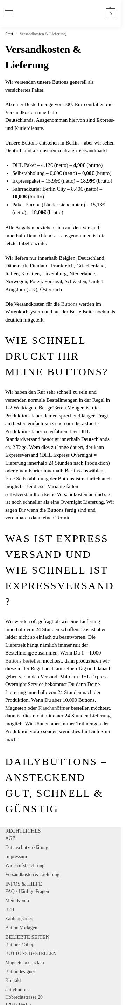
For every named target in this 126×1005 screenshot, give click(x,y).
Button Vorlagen (21, 927)
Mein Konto (17, 900)
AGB (10, 838)
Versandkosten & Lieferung (32, 874)
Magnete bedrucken (24, 962)
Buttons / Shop (19, 944)
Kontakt (13, 980)
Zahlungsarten (19, 918)
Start (9, 33)
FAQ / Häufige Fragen (27, 891)
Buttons (69, 304)
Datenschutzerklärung (26, 847)
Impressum (16, 856)
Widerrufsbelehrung (24, 865)
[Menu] (15, 13)
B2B (9, 909)
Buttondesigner (20, 971)
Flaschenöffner (54, 708)
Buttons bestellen (23, 661)
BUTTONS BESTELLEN (30, 953)
